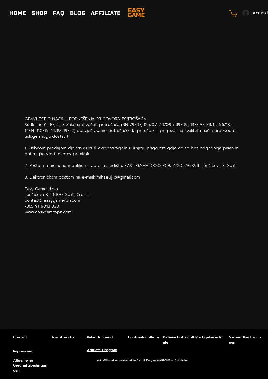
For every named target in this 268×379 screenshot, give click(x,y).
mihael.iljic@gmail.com (118, 177)
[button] (233, 13)
